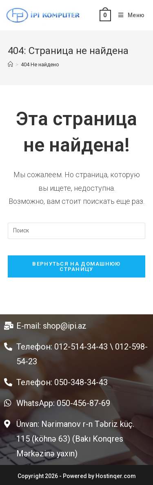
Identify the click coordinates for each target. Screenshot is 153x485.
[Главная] (10, 64)
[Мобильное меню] (128, 15)
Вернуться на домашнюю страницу (76, 266)
